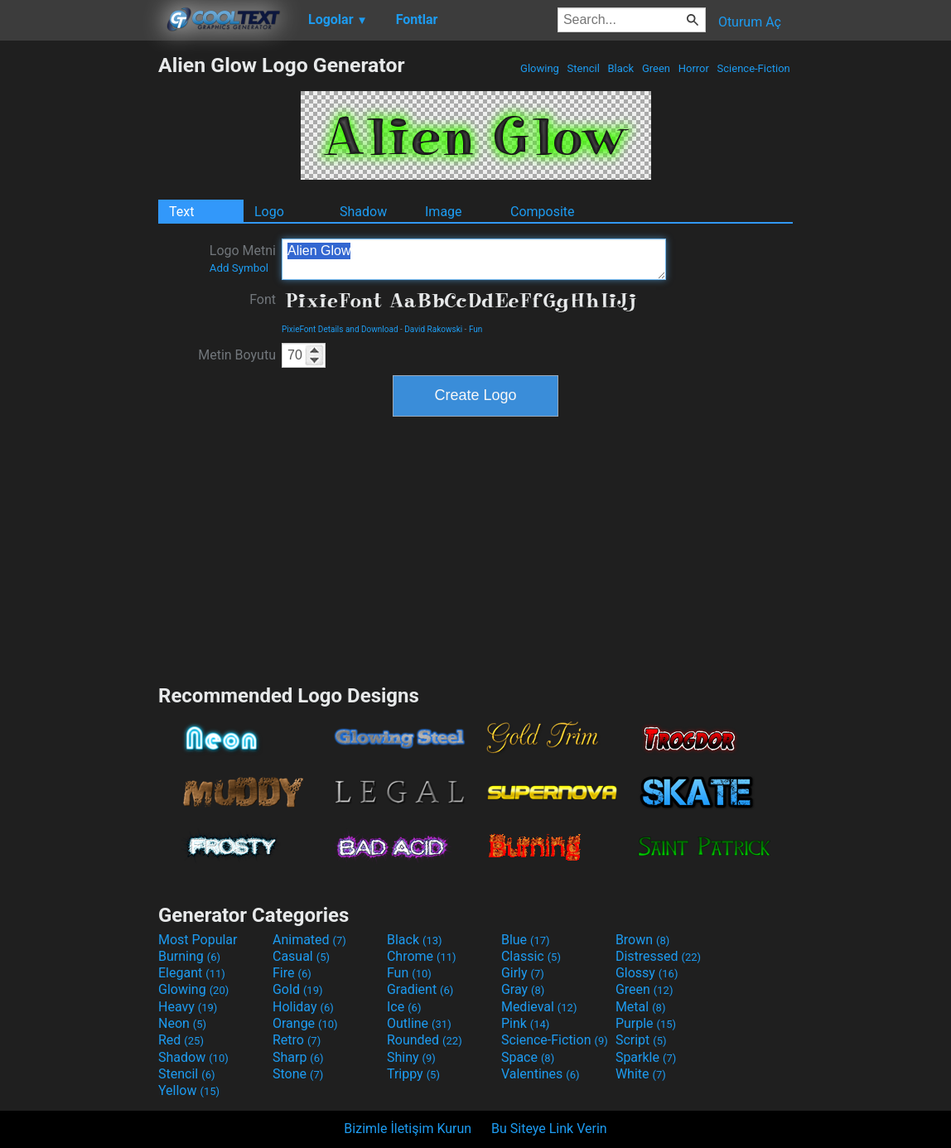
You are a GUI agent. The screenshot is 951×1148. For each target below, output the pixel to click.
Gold (298, 989)
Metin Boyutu (237, 355)
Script (641, 1040)
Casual (301, 956)
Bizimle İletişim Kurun (407, 1128)
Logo (269, 211)
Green (656, 68)
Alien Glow (474, 259)
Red (181, 1040)
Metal (640, 1007)
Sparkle (645, 1057)
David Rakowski (433, 329)
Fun (475, 329)
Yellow (189, 1090)
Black (620, 68)
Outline (419, 1023)
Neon (182, 1023)
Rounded (424, 1040)
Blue (525, 940)
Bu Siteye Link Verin (549, 1128)
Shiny (411, 1057)
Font (262, 299)
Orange (305, 1023)
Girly (522, 973)
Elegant (191, 973)
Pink (525, 1023)
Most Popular (198, 940)
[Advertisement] (78, 301)
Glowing (540, 68)
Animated (309, 940)
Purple (645, 1023)
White (640, 1074)
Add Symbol (239, 268)
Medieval (539, 1007)
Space (527, 1057)
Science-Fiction (753, 68)
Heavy (187, 1007)
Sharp (298, 1057)
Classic (531, 956)
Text (181, 211)
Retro (297, 1040)
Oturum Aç (749, 22)
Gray (522, 989)
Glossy (646, 973)
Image (443, 211)
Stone (298, 1074)
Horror (693, 68)
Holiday (303, 1007)
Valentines (540, 1074)
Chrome (421, 956)
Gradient (420, 989)
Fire (292, 973)
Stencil (583, 68)
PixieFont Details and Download (340, 329)
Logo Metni (243, 258)
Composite (542, 211)
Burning (189, 956)
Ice (404, 1007)
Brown (642, 940)
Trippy (413, 1074)
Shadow (363, 211)
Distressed (658, 956)
